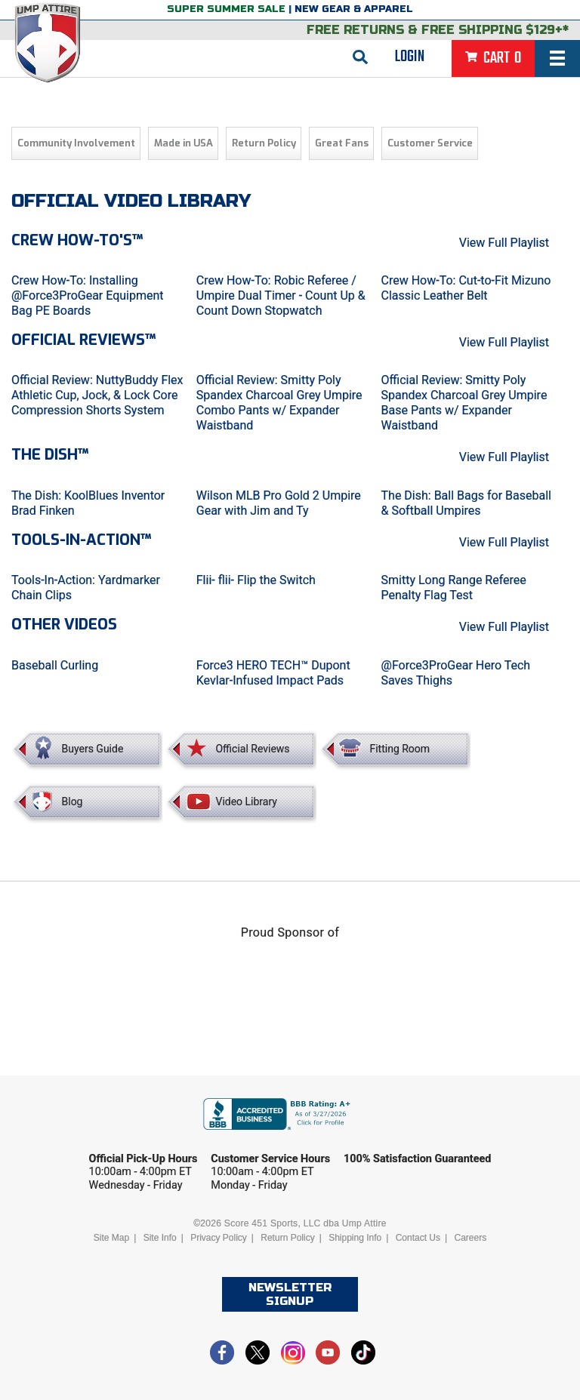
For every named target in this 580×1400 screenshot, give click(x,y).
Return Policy (264, 143)
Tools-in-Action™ (81, 540)
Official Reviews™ (83, 340)
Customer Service (430, 143)
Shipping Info (355, 1237)
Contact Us (418, 1237)
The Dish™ (49, 455)
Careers (470, 1237)
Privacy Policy (218, 1237)
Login (409, 56)
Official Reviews (252, 749)
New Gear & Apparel (354, 9)
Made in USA (183, 143)
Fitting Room (399, 749)
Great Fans (342, 143)
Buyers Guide (93, 749)
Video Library (245, 801)
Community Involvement (76, 143)
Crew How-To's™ (77, 240)
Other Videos (64, 624)
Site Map (111, 1237)
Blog (72, 801)
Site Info (160, 1237)
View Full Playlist (504, 242)
